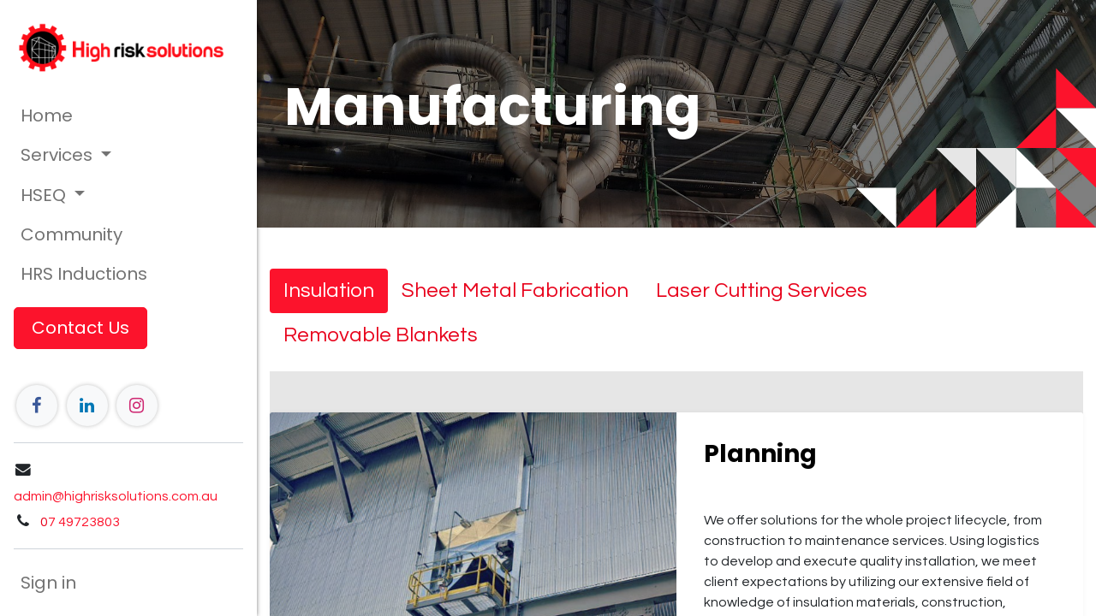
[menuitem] (128, 115)
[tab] (329, 291)
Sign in (48, 583)
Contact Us (80, 328)
